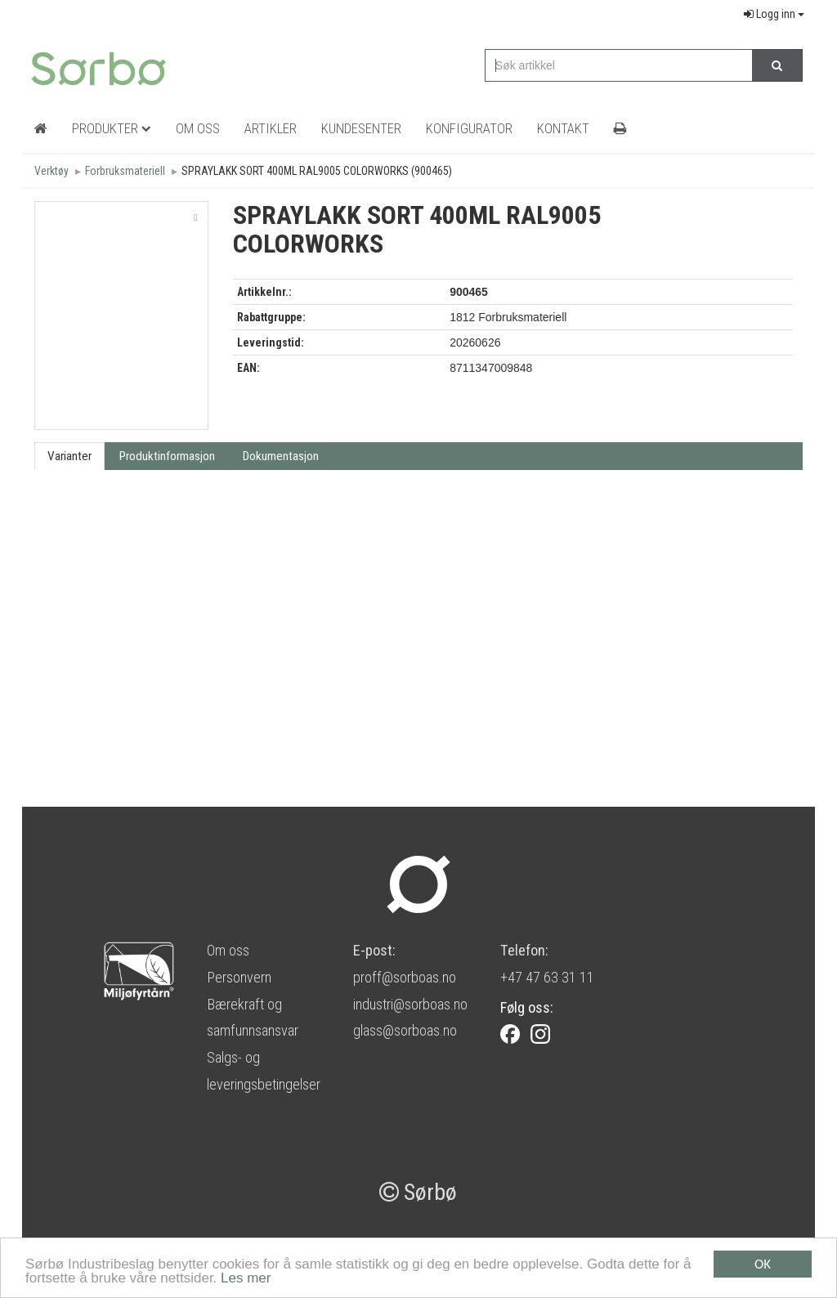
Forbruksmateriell (125, 170)
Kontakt (563, 128)
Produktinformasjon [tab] (167, 456)
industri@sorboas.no (410, 1004)
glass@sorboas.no (405, 1030)
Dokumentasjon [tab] (281, 456)
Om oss (228, 950)
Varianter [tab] (69, 456)
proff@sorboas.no (404, 977)
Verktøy (51, 170)
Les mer (246, 1279)
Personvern (239, 977)
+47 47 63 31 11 (547, 977)
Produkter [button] (111, 128)
